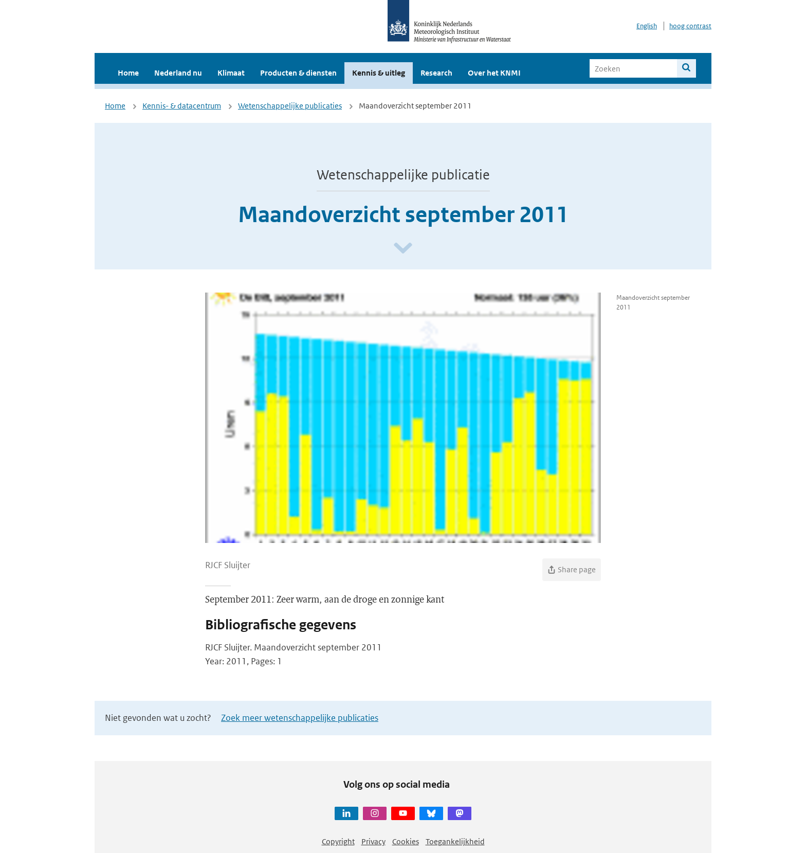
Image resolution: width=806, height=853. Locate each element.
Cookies (405, 841)
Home (128, 73)
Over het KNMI (494, 73)
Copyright (338, 841)
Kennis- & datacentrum (181, 106)
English (646, 26)
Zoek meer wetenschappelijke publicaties (299, 717)
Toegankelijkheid (455, 841)
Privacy (373, 841)
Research (436, 73)
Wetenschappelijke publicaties (290, 106)
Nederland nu (178, 73)
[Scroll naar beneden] (403, 248)
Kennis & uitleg (378, 73)
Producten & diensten (298, 73)
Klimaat (231, 73)
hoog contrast (690, 26)
